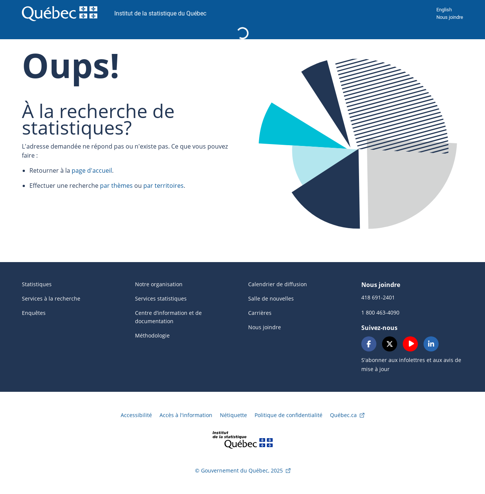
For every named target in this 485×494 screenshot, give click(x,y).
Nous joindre (449, 17)
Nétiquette (233, 415)
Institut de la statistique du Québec (160, 13)
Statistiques (37, 284)
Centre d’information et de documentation (168, 317)
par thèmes (116, 185)
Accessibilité (136, 415)
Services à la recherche (51, 298)
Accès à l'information (186, 415)
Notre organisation (159, 284)
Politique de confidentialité (288, 415)
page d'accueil (92, 170)
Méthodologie (152, 335)
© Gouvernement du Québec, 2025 (239, 470)
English (444, 9)
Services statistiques (161, 298)
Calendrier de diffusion (277, 284)
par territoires (163, 185)
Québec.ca (343, 415)
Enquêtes (34, 312)
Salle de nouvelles (271, 298)
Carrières (260, 312)
